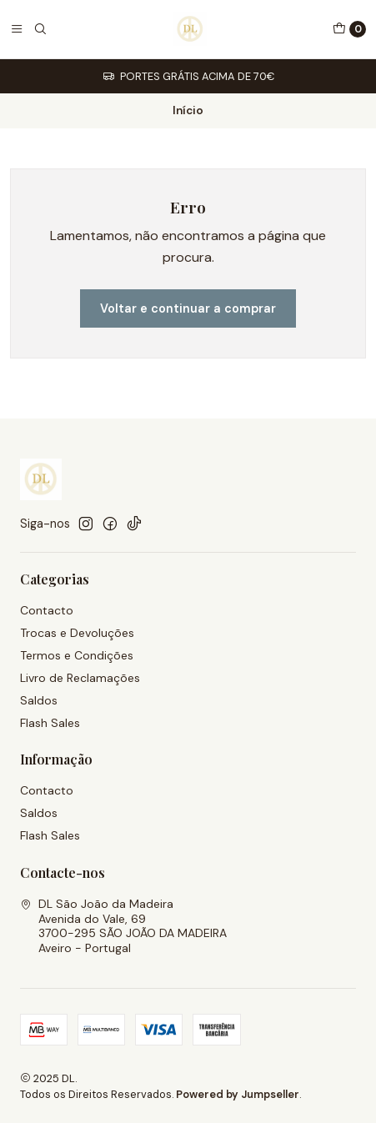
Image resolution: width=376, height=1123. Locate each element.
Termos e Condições (76, 655)
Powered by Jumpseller (237, 1094)
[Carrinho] (349, 29)
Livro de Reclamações (80, 677)
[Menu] (16, 29)
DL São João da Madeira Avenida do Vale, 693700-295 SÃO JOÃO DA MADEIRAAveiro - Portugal (123, 925)
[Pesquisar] (40, 29)
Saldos (39, 700)
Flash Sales (50, 722)
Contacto (46, 610)
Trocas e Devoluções (77, 632)
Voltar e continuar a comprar (188, 308)
